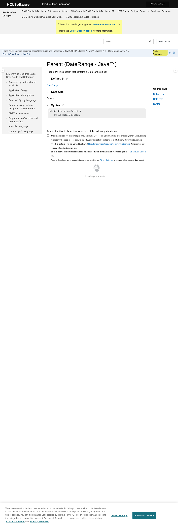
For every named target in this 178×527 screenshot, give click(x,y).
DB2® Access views (19, 113)
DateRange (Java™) (117, 51)
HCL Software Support (137, 152)
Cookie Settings (119, 517)
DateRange (53, 85)
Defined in (158, 94)
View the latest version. (104, 24)
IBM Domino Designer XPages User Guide (42, 17)
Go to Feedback (157, 52)
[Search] (150, 41)
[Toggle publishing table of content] (2, 70)
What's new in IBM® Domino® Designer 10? (92, 11)
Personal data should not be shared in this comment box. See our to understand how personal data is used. (97, 161)
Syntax (156, 104)
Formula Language (18, 126)
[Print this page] (174, 53)
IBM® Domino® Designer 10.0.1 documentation (44, 11)
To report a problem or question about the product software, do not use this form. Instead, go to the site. (98, 154)
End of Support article (81, 31)
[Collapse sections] (170, 53)
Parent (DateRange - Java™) (16, 54)
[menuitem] (44, 11)
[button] (5, 74)
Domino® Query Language (23, 100)
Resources (156, 4)
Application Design (18, 90)
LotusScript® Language (21, 131)
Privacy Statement (106, 161)
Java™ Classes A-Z (96, 51)
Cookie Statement (15, 523)
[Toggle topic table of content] (175, 70)
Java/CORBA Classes (75, 51)
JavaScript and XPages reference (82, 17)
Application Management (21, 95)
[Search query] (128, 41)
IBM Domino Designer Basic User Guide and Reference (145, 11)
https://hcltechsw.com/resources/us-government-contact (109, 145)
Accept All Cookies (144, 517)
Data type (158, 99)
